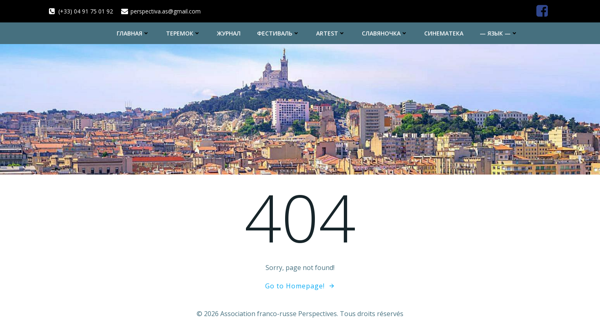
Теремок (183, 33)
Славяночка (385, 33)
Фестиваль (278, 33)
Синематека (443, 33)
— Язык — (499, 33)
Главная (133, 33)
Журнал (229, 33)
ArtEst (330, 33)
